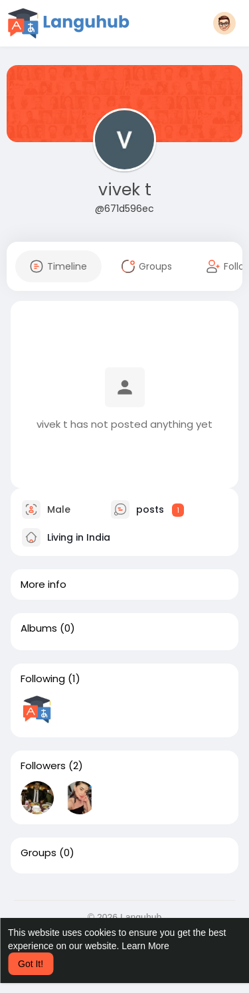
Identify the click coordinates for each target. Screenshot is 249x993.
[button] (224, 23)
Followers (43, 766)
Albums (39, 628)
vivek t (124, 189)
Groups (38, 853)
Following (43, 679)
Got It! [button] (30, 963)
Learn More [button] (145, 946)
